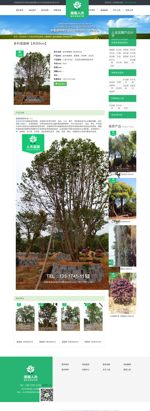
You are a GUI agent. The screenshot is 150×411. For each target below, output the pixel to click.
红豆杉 (119, 50)
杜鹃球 (112, 82)
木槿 (112, 66)
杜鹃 (126, 108)
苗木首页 (19, 10)
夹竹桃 (119, 62)
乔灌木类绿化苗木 (36, 37)
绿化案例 (127, 364)
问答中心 (85, 370)
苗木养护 (91, 10)
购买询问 (60, 84)
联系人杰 (129, 10)
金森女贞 (133, 87)
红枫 (119, 53)
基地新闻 (104, 10)
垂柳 (126, 62)
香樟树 (126, 50)
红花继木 (126, 81)
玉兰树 (133, 53)
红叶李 (133, 56)
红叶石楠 (112, 61)
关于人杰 (116, 10)
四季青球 (112, 87)
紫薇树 (48, 37)
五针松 (112, 53)
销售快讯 (57, 10)
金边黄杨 (126, 87)
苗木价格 (45, 10)
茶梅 (119, 82)
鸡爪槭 (126, 53)
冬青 (119, 56)
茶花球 (119, 88)
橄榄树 (112, 50)
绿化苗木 (32, 10)
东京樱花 (133, 61)
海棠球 (112, 91)
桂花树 (112, 56)
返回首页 (108, 3)
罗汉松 (133, 50)
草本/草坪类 (116, 115)
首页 (15, 37)
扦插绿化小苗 (117, 98)
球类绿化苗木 (117, 73)
